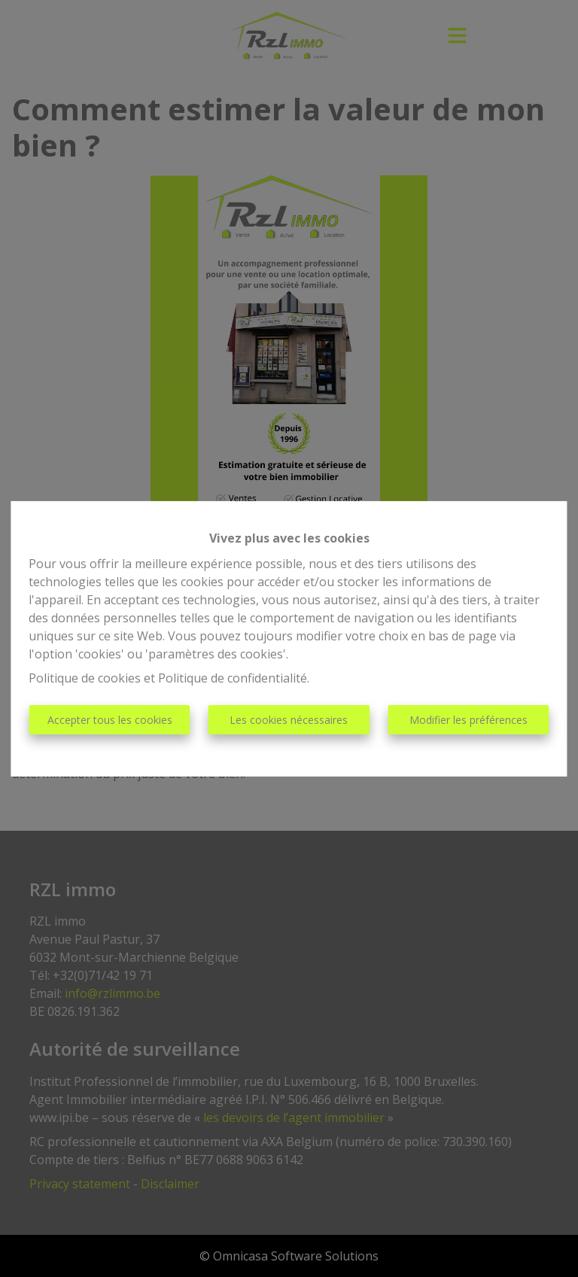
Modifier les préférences (468, 720)
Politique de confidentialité (232, 678)
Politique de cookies (85, 678)
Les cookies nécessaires (289, 720)
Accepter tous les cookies (109, 720)
